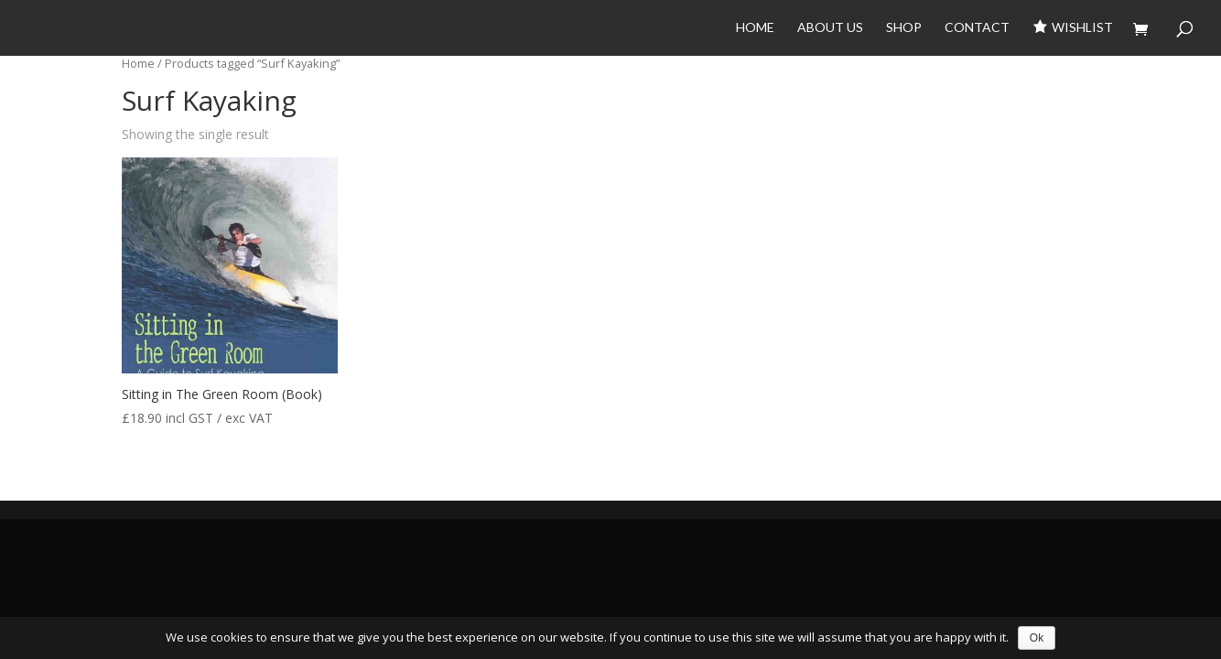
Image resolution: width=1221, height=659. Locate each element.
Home (755, 28)
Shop (904, 28)
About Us (830, 28)
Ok (1036, 638)
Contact (977, 28)
